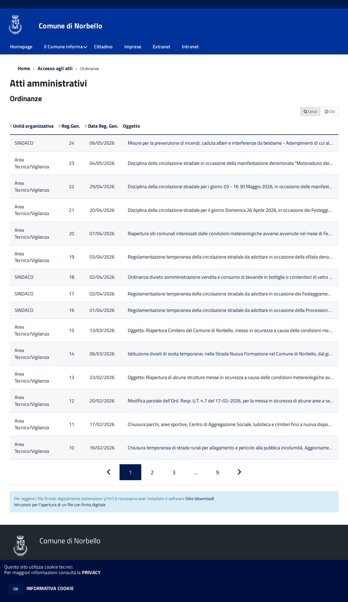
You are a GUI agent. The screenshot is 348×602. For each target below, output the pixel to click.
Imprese (132, 46)
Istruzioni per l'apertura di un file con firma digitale (59, 504)
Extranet (161, 46)
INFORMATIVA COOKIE (50, 588)
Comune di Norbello (70, 25)
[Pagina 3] (174, 472)
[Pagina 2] (152, 472)
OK (15, 589)
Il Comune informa (63, 46)
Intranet (190, 46)
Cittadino (103, 46)
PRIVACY (91, 572)
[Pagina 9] (217, 472)
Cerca (310, 111)
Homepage (21, 46)
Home (24, 68)
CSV (330, 111)
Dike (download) (200, 498)
